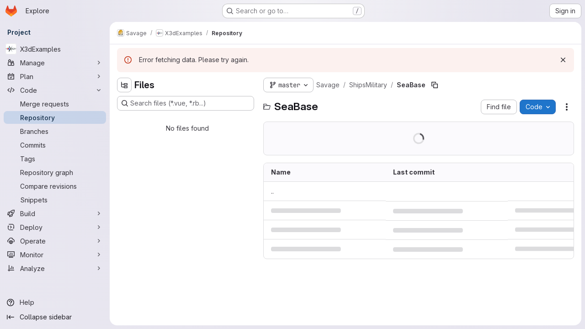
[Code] (55, 90)
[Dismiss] (563, 59)
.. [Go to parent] (272, 191)
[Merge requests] (55, 103)
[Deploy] (55, 227)
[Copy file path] (434, 85)
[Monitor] (55, 254)
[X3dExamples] (55, 48)
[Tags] (55, 158)
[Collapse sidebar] (55, 317)
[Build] (55, 213)
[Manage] (55, 62)
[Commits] (55, 144)
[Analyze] (55, 268)
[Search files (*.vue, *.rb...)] (185, 103)
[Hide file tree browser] (124, 85)
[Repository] (55, 117)
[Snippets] (55, 199)
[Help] (55, 302)
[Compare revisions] (55, 186)
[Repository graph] (55, 172)
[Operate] (55, 240)
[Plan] (55, 76)
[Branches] (55, 131)
